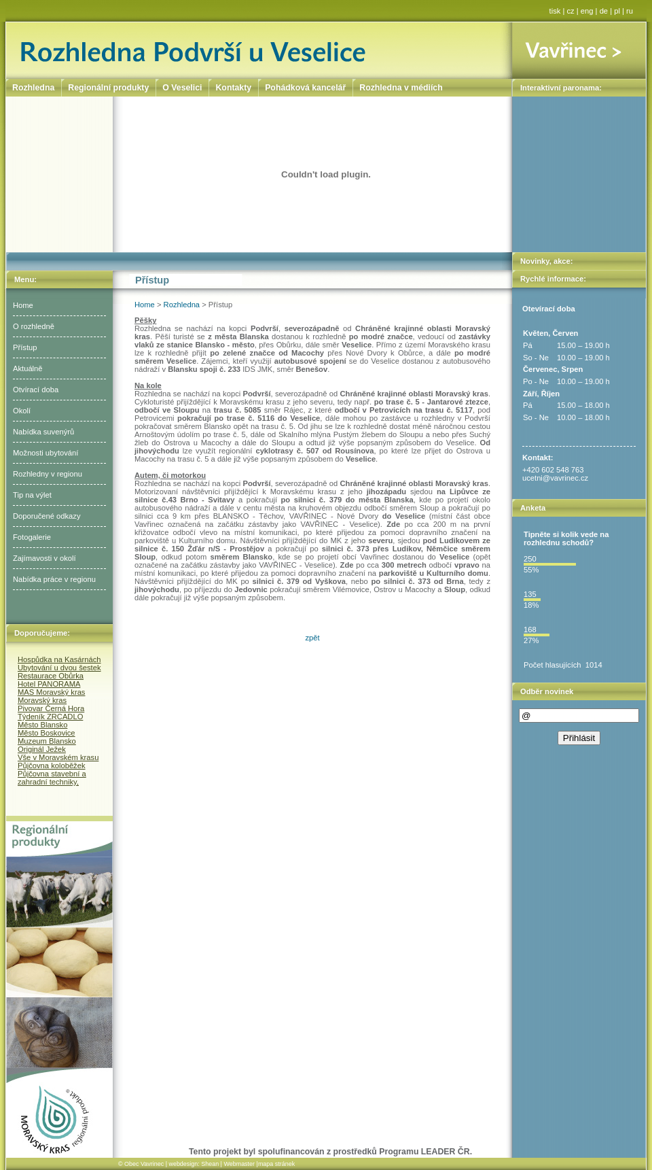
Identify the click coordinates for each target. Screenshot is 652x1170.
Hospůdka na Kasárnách (59, 659)
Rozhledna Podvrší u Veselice (259, 50)
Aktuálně (28, 368)
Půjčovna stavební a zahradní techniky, (52, 778)
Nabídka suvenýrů (43, 432)
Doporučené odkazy (47, 516)
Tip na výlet (32, 495)
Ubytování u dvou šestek (59, 668)
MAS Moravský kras (51, 692)
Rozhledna (182, 304)
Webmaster (239, 1163)
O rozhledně (33, 326)
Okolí (22, 411)
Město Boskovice (46, 733)
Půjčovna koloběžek (52, 765)
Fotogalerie (32, 537)
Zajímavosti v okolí (44, 558)
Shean (210, 1163)
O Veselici (182, 87)
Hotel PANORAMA (49, 684)
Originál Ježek (42, 749)
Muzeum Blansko (47, 741)
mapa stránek (276, 1163)
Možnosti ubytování (45, 453)
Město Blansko (42, 725)
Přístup (25, 347)
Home (23, 305)
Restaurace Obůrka (51, 676)
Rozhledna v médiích (400, 87)
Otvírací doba (35, 389)
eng (587, 11)
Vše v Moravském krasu (58, 757)
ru (629, 11)
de (604, 11)
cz (571, 11)
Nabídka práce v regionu (54, 579)
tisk (555, 11)
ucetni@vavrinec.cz (555, 478)
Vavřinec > (579, 50)
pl (617, 11)
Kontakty (233, 87)
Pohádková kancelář (305, 87)
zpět (312, 638)
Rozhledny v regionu (47, 474)
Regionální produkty (108, 87)
